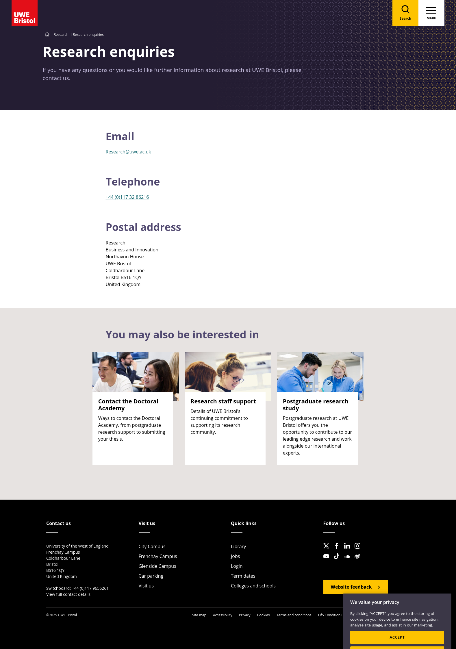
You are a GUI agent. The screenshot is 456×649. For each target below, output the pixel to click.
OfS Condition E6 (331, 615)
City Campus (152, 546)
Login (237, 566)
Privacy (245, 615)
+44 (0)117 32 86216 (127, 197)
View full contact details (68, 594)
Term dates (243, 576)
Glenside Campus (157, 566)
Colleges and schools (253, 586)
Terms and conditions (294, 615)
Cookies (263, 615)
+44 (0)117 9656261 (90, 588)
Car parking (151, 576)
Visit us (146, 586)
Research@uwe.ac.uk (128, 152)
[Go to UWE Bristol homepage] (47, 34)
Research (61, 34)
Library (238, 546)
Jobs (235, 556)
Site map (199, 615)
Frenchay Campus (158, 556)
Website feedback (351, 587)
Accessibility (222, 615)
